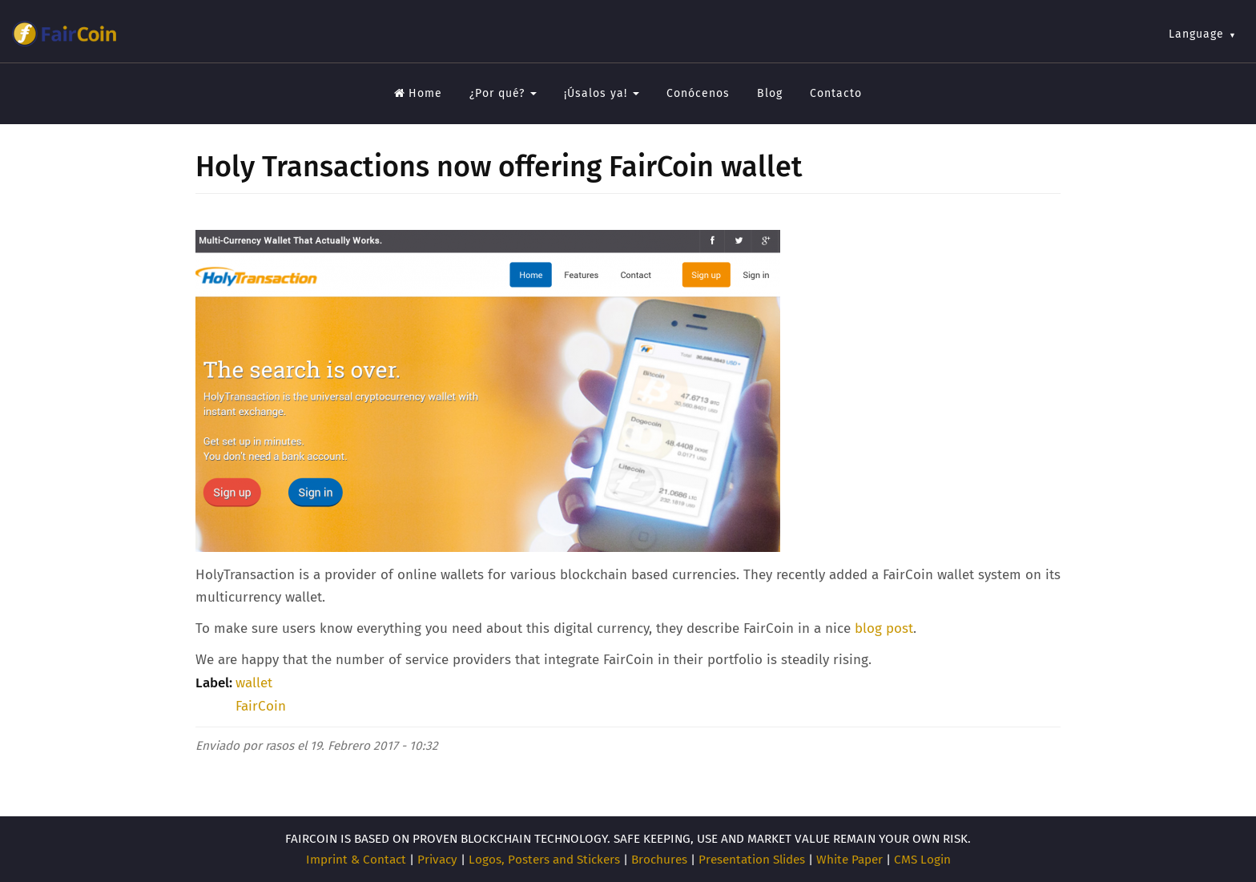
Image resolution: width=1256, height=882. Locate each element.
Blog (770, 93)
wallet (253, 683)
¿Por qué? (503, 93)
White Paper (849, 859)
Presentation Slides (751, 859)
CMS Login (922, 859)
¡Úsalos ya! (601, 93)
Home (418, 93)
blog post (884, 628)
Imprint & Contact (356, 859)
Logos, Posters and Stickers (544, 859)
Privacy (437, 859)
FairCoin (260, 706)
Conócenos (698, 93)
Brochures (659, 859)
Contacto (836, 93)
